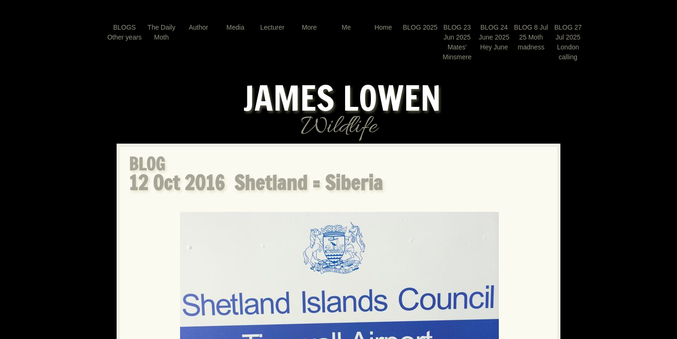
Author (198, 27)
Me (346, 27)
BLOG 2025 (420, 27)
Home (383, 27)
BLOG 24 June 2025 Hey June (494, 37)
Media (235, 27)
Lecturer (272, 27)
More (309, 27)
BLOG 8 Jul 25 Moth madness (531, 37)
